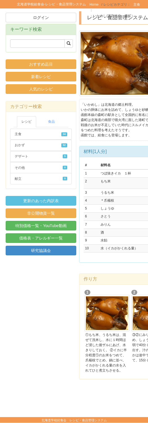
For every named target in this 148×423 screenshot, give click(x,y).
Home (94, 5)
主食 (136, 5)
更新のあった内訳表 (41, 200)
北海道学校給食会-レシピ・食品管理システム (51, 4)
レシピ (26, 122)
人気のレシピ (41, 89)
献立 (41, 179)
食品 (51, 122)
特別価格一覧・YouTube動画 (40, 225)
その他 (41, 168)
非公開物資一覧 (41, 213)
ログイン (41, 17)
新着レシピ (41, 76)
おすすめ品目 (41, 64)
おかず (41, 145)
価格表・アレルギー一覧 (41, 238)
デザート (41, 156)
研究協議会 (41, 250)
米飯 (99, 10)
